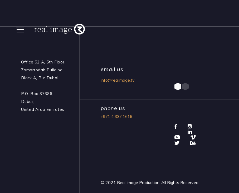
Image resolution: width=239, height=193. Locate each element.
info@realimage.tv (118, 80)
